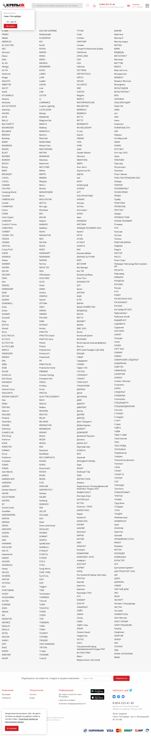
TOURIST (43, 633)
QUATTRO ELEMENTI (49, 396)
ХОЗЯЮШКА (120, 557)
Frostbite (6, 461)
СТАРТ (117, 420)
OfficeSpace (44, 274)
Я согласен (12, 728)
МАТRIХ (118, 45)
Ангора (80, 203)
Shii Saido (43, 515)
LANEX (42, 74)
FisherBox (6, 421)
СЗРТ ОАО (119, 349)
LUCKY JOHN (45, 109)
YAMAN (80, 138)
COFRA (5, 213)
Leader (42, 81)
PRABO (5, 34)
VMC (79, 88)
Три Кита (118, 488)
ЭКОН (117, 596)
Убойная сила (120, 517)
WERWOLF (81, 109)
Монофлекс (119, 84)
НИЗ (116, 117)
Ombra (42, 292)
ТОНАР (117, 471)
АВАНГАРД (82, 160)
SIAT (41, 518)
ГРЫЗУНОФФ (83, 385)
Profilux (42, 385)
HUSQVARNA (8, 597)
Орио (116, 156)
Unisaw (80, 45)
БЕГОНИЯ (81, 264)
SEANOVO (44, 504)
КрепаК (80, 582)
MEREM (42, 178)
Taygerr (43, 586)
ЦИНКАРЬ (119, 582)
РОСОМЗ (118, 284)
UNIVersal (81, 52)
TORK (42, 626)
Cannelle (6, 195)
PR (40, 360)
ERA (3, 360)
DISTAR (5, 296)
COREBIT (6, 231)
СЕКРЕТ (118, 334)
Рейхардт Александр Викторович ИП (130, 265)
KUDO (42, 70)
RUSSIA (42, 472)
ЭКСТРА (118, 607)
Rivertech (43, 450)
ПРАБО (117, 195)
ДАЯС (79, 400)
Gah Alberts (7, 472)
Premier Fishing (46, 375)
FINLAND (6, 414)
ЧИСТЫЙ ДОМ (121, 589)
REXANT (43, 432)
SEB (41, 507)
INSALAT (6, 626)
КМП (79, 542)
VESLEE (80, 81)
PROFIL (42, 382)
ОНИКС (117, 145)
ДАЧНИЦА (82, 396)
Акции (32, 698)
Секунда (118, 338)
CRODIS (5, 239)
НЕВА (116, 109)
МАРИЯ (117, 31)
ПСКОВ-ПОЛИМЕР (123, 221)
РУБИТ (117, 295)
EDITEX (5, 325)
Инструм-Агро (84, 496)
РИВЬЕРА (118, 277)
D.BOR (5, 253)
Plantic (42, 343)
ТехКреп (118, 456)
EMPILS (5, 350)
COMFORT (7, 221)
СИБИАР (118, 352)
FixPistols (6, 429)
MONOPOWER (46, 192)
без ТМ (80, 271)
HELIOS (5, 572)
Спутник (118, 410)
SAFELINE (43, 486)
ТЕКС (116, 442)
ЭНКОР (117, 639)
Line (41, 88)
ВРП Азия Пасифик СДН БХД (90, 350)
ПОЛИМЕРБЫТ (121, 188)
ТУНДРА (118, 514)
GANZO (5, 475)
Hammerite (7, 554)
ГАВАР (80, 357)
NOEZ (42, 249)
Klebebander (45, 34)
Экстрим (118, 610)
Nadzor (42, 221)
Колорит (81, 549)
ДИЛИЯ (80, 414)
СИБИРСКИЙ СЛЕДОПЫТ (126, 359)
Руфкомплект (120, 313)
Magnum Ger (45, 120)
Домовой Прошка (85, 436)
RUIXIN (42, 461)
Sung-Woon (44, 568)
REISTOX (43, 414)
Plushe (42, 346)
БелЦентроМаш (85, 274)
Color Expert (8, 217)
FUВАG (5, 468)
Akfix (4, 59)
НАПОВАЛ (119, 99)
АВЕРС (80, 163)
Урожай (118, 535)
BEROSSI (6, 135)
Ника (116, 120)
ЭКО (116, 593)
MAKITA (43, 124)
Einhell (5, 328)
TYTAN (80, 31)
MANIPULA (44, 131)
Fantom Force (8, 389)
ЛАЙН (80, 610)
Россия (117, 288)
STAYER (42, 558)
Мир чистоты (120, 70)
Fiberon (5, 411)
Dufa (4, 307)
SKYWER (43, 533)
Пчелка (117, 239)
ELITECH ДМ (8, 346)
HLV (4, 586)
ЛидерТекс (82, 636)
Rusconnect (44, 468)
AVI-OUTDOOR (9, 106)
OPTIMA (43, 303)
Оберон (118, 135)
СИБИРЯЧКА (120, 363)
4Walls (5, 38)
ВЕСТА (80, 317)
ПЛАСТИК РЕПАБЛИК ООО (127, 178)
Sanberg (43, 500)
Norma (42, 264)
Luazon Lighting (47, 106)
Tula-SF (42, 658)
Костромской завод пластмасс (91, 575)
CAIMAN (6, 185)
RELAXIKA (43, 421)
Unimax (80, 38)
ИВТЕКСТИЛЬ (83, 479)
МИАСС (117, 66)
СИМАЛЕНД (120, 370)
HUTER (5, 601)
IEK (3, 615)
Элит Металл (120, 618)
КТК (79, 596)
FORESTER (7, 447)
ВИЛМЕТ (81, 321)
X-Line (80, 131)
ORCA (41, 307)
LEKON (42, 84)
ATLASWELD (8, 95)
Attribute (6, 102)
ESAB (4, 368)
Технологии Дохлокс (124, 460)
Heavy (5, 568)
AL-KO (5, 63)
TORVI (42, 629)
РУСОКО (118, 306)
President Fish (45, 378)
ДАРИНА (81, 389)
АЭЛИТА (81, 246)
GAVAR (5, 493)
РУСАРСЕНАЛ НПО (123, 298)
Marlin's (43, 135)
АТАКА (80, 239)
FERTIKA (6, 407)
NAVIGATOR (45, 235)
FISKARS (5, 425)
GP (3, 504)
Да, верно (10, 26)
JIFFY (4, 644)
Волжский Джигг (85, 335)
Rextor (42, 436)
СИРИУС (118, 377)
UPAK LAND (82, 56)
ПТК (116, 228)
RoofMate (44, 454)
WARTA (80, 99)
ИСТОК (80, 503)
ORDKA (42, 310)
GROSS (5, 525)
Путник (117, 235)
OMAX (42, 289)
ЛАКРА (80, 614)
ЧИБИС (117, 585)
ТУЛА (117, 510)
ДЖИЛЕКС (82, 407)
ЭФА (116, 650)
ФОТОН (118, 549)
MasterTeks (45, 145)
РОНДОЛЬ (119, 281)
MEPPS (42, 174)
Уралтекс (118, 532)
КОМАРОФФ (83, 553)
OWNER (43, 314)
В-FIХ (79, 299)
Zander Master (84, 152)
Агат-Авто (82, 167)
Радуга (117, 249)
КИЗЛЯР (81, 528)
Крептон (81, 585)
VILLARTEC (82, 84)
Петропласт (120, 167)
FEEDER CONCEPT (10, 396)
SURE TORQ (44, 572)
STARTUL (43, 554)
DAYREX (5, 267)
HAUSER (6, 561)
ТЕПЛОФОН (120, 449)
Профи (117, 213)
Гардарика (82, 360)
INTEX (5, 633)
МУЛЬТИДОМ (121, 88)
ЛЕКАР (80, 628)
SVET (41, 579)
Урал (116, 524)
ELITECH (6, 339)
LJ (40, 99)
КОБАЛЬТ (81, 546)
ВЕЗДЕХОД (82, 310)
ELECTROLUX (8, 335)
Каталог (33, 694)
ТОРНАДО (119, 485)
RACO (41, 400)
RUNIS (42, 464)
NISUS (42, 246)
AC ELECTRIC (8, 45)
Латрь (80, 618)
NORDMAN (44, 257)
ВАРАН (80, 303)
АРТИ (79, 235)
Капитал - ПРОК (84, 506)
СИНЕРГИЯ (119, 374)
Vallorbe (81, 66)
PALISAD (43, 317)
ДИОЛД (80, 418)
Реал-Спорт (120, 260)
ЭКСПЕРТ (118, 600)
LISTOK (42, 95)
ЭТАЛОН (118, 646)
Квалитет (81, 517)
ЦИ (115, 575)
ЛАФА (79, 621)
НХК (116, 131)
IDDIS (4, 608)
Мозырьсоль (120, 74)
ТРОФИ (118, 499)
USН (79, 63)
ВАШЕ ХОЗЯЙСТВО (86, 307)
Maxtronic (44, 163)
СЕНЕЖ (117, 345)
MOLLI (42, 185)
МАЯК (117, 48)
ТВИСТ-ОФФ (120, 435)
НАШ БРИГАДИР (122, 102)
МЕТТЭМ (118, 63)
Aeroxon (6, 52)
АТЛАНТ (81, 242)
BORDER (6, 160)
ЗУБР (79, 475)
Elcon (4, 332)
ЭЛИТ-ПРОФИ (121, 621)
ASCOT (5, 88)
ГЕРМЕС (81, 364)
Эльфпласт (119, 632)
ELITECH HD (7, 343)
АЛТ (79, 192)
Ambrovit (6, 74)
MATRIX (43, 152)
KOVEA (42, 48)
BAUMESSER (8, 127)
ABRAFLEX (6, 41)
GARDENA (6, 482)
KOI (41, 41)
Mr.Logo (43, 206)
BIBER (5, 142)
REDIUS (42, 403)
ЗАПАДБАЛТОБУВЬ (86, 461)
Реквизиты (6, 698)
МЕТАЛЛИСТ (120, 56)
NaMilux (43, 228)
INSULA (5, 629)
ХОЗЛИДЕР (119, 553)
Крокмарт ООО (84, 593)
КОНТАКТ (81, 564)
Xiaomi (80, 135)
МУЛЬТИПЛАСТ (122, 92)
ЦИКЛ (117, 578)
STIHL (42, 565)
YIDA (79, 142)
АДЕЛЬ (80, 174)
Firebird (5, 418)
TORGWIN (44, 622)
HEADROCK (7, 565)
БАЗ (78, 249)
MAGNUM (44, 117)
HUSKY (5, 594)
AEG (4, 48)
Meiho (42, 170)
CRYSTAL (6, 246)
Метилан (118, 59)
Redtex (42, 407)
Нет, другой (11, 22)
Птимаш (118, 224)
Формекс (118, 546)
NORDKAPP (44, 253)
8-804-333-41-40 (123, 703)
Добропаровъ (84, 425)
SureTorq (43, 576)
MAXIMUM (44, 156)
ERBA (4, 364)
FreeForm (6, 457)
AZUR (4, 117)
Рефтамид (119, 273)
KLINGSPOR (44, 38)
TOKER (42, 611)
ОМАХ (117, 142)
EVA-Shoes (7, 378)
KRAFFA (42, 52)
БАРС (79, 260)
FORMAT (6, 450)
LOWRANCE (44, 102)
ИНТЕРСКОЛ (83, 499)
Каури (80, 514)
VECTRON (81, 70)
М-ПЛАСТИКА (83, 652)
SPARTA (43, 540)
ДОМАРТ (81, 429)
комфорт (81, 560)
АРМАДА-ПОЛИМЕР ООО (89, 228)
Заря (79, 464)
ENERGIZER (7, 353)
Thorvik (43, 601)
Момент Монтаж (122, 81)
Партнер (118, 163)
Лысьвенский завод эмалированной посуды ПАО (91, 647)
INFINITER (7, 619)
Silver (41, 522)
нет (116, 113)
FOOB (4, 443)
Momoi (42, 188)
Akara (4, 56)
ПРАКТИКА (119, 203)
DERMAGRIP (7, 289)
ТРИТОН (118, 496)
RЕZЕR (42, 479)
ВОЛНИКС (82, 339)
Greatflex (6, 511)
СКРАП (117, 388)
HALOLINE (7, 547)
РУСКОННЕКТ (120, 302)
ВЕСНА (80, 314)
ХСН (116, 564)
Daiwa (5, 260)
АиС (79, 178)
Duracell (6, 317)
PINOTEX (43, 332)
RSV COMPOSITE (47, 457)
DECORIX (6, 274)
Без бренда (82, 267)
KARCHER (6, 654)
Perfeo (42, 328)
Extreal (5, 385)
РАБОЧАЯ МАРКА (122, 242)
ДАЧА (79, 393)
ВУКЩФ (80, 353)
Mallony (43, 127)
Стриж (117, 424)
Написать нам (121, 690)
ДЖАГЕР (81, 403)
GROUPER (6, 529)
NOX (41, 271)
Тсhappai (118, 506)
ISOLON (5, 637)
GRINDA (5, 522)
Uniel (79, 34)
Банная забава (84, 253)
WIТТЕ (80, 120)
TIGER (42, 604)
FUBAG (5, 464)
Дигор (80, 411)
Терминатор (120, 453)
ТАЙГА (117, 428)
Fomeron (6, 439)
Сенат (117, 342)
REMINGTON (45, 425)
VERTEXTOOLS (84, 74)
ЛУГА (79, 643)
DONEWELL (7, 303)
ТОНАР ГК (119, 474)
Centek (5, 203)
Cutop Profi (7, 249)
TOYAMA (43, 637)
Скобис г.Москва (122, 381)
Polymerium (44, 350)
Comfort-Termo (9, 224)
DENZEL (6, 285)
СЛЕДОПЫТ (120, 392)
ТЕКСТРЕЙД (120, 446)
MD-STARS (44, 167)
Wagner (80, 95)
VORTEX (80, 92)
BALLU (5, 120)
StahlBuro (44, 547)
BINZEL (5, 149)
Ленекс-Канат (83, 632)
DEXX (4, 292)
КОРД (79, 571)
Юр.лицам (6, 694)
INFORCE (6, 622)
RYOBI (42, 475)
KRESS (42, 59)
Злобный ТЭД (83, 472)
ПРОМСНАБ (120, 206)
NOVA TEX (44, 267)
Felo (4, 400)
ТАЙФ (117, 431)
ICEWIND (6, 604)
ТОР (116, 481)
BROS (4, 170)
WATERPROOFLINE (86, 102)
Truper (42, 651)
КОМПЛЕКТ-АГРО (85, 557)
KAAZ (4, 647)
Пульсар (118, 231)
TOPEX (42, 615)
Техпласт (118, 463)
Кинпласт (81, 532)
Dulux (4, 310)
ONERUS (43, 296)
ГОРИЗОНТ (82, 375)
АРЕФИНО (82, 221)
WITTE (80, 117)
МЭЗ (116, 95)
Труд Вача (119, 503)
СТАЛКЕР (118, 413)
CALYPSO (6, 188)
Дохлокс (81, 439)
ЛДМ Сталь (82, 625)
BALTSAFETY (8, 124)
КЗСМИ (80, 524)
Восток (80, 346)
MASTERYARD (45, 149)
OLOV (42, 282)
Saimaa (42, 493)
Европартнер (83, 447)
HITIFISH (6, 583)
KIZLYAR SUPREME (48, 31)
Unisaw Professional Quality (90, 48)
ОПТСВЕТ (119, 149)
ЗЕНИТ (80, 468)
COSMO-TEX (7, 235)
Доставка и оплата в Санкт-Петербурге (70, 695)
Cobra (5, 210)
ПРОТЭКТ (119, 210)
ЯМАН (117, 657)
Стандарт (119, 417)
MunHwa (43, 210)
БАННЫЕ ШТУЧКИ (86, 257)
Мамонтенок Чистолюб (88, 660)
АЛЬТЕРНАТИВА (85, 195)
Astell (4, 92)
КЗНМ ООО (82, 521)
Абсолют (81, 156)
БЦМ (79, 296)
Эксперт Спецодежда (124, 603)
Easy (4, 321)
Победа (118, 181)
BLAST (5, 152)
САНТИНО (119, 331)
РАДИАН (118, 246)
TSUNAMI (44, 654)
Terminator (44, 594)
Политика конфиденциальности (72, 703)
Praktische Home (47, 368)
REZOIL (42, 443)
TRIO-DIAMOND (47, 644)
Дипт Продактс (84, 421)
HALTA (5, 550)
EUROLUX (6, 375)
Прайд (117, 199)
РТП (116, 291)
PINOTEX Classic (47, 335)
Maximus (43, 160)
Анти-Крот (82, 210)
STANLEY (43, 550)
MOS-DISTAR (45, 199)
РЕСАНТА (118, 270)
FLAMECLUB (7, 432)
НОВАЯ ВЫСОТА (122, 127)
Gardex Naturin (9, 489)
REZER (42, 439)
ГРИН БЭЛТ (82, 382)
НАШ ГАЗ (118, 106)
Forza (4, 454)
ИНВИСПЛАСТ (84, 492)
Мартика (118, 34)
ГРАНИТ (81, 378)
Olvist (41, 285)
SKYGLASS (44, 529)
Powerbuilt (44, 357)
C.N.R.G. (5, 181)
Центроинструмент (123, 567)
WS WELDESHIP (84, 127)
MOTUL (43, 203)
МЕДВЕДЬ (119, 52)
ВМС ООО (81, 328)
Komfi (42, 45)
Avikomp (6, 109)
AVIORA (5, 113)
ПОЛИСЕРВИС (121, 192)
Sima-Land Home (47, 525)
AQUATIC (6, 81)
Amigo (5, 77)
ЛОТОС (80, 639)
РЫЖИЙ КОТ (120, 320)
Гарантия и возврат (67, 700)
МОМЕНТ (118, 77)
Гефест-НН (82, 368)
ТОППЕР (118, 478)
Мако (79, 656)
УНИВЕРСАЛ (120, 521)
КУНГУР (80, 603)
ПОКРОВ (118, 185)
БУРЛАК (81, 292)
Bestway (6, 138)
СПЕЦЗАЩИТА (121, 402)
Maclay (42, 113)
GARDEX (5, 486)
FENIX (4, 403)
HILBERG (6, 576)
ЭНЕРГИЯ (118, 636)
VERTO (80, 77)
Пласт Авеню (120, 174)
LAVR (41, 77)
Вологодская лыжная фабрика (91, 343)
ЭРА (116, 643)
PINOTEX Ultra (46, 339)
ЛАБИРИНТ (82, 607)
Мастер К (118, 38)
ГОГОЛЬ (81, 371)
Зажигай (81, 457)
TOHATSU (44, 608)
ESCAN (5, 371)
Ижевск (80, 482)
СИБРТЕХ (118, 367)
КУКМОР (81, 600)
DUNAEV (6, 314)
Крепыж (81, 589)
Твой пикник (120, 438)
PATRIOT (43, 325)
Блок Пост (82, 278)
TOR (41, 619)
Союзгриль (119, 399)
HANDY (5, 558)
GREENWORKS (8, 515)
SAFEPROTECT (46, 489)
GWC (4, 540)
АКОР (79, 181)
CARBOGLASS (8, 199)
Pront (42, 389)
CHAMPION (7, 206)
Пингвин (118, 170)
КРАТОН (81, 578)
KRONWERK (44, 66)
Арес (79, 217)
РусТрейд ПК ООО (123, 309)
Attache (5, 99)
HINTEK (5, 579)
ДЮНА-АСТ (82, 443)
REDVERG (43, 411)
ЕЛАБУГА (81, 450)
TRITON (43, 647)
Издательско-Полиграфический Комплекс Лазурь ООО (92, 487)
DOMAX (5, 299)
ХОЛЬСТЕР (119, 560)
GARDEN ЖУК (8, 479)
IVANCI (5, 640)
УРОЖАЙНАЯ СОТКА (124, 539)
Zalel (79, 149)
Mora (41, 195)
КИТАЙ (80, 539)
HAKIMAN (6, 543)
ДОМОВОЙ (82, 432)
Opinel (42, 299)
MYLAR (42, 217)
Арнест (80, 231)
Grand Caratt (8, 507)
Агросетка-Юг (83, 170)
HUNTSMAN (8, 590)
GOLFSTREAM (8, 497)
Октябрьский (120, 138)
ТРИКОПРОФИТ (122, 492)
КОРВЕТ (81, 567)
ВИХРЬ (80, 325)
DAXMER (6, 264)
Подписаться (121, 678)
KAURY (5, 658)
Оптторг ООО (121, 152)
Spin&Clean (44, 543)
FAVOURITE (7, 393)
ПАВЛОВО (119, 160)
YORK (79, 145)
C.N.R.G (5, 178)
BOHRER (6, 156)
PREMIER (43, 371)
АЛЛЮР (80, 188)
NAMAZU (43, 224)
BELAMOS (6, 131)
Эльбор (117, 628)
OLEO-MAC (44, 278)
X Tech (5, 31)
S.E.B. (41, 482)
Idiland (5, 611)
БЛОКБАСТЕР (83, 282)
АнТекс (80, 206)
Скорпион (119, 385)
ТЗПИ (117, 467)
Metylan (43, 181)
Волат (80, 332)
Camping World (9, 192)
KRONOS (43, 63)
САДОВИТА (119, 324)
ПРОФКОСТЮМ (121, 217)
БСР (79, 285)
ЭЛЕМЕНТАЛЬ (121, 614)
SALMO (42, 497)
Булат (79, 289)
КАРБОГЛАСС (83, 510)
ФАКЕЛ (117, 542)
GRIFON (5, 518)
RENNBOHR (44, 429)
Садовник (119, 327)
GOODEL (6, 500)
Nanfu (42, 231)
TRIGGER (43, 640)
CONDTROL (7, 228)
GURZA (5, 536)
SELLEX (42, 511)
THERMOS (44, 597)
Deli (3, 282)
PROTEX (43, 393)
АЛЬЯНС (81, 199)
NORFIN (43, 260)
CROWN (5, 242)
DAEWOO (6, 257)
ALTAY (5, 70)
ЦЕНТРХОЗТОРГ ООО (124, 571)
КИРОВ (80, 535)
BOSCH (5, 163)
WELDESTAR (82, 106)
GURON (5, 533)
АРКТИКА (81, 224)
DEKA (4, 278)
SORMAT (43, 536)
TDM (41, 590)
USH (79, 59)
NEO (41, 239)
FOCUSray (6, 436)
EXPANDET (7, 382)
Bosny (5, 167)
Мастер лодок (121, 41)
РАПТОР (118, 253)
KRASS (42, 56)
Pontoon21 (44, 353)
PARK (41, 321)
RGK (41, 447)
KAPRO (5, 651)
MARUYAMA (45, 142)
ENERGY (5, 357)
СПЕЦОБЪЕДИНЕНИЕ (124, 406)
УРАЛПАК (118, 528)
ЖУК (79, 454)
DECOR (5, 271)
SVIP (41, 583)
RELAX (42, 418)
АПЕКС (80, 213)
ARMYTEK (6, 84)
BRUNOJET (7, 174)
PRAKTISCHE (45, 364)
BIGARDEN (7, 145)
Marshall (43, 138)
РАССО (117, 257)
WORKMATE (82, 124)
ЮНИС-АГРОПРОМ (123, 653)
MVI (41, 213)
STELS (42, 561)
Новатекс (119, 124)
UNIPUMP (81, 41)
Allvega (5, 66)
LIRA (41, 92)
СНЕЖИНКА (119, 395)
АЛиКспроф (82, 185)
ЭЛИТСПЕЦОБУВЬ (123, 625)
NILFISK (43, 242)
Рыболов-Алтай (121, 316)
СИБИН (117, 356)
